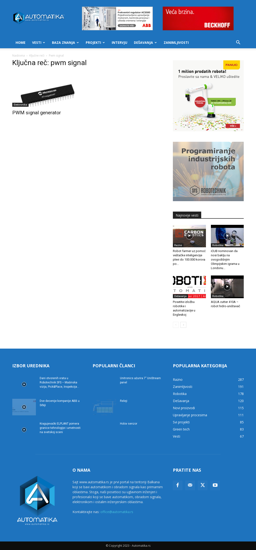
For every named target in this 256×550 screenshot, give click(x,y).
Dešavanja (145, 42)
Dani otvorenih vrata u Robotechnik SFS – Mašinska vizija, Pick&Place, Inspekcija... (59, 382)
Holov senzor (128, 423)
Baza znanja (65, 42)
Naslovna (18, 55)
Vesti (38, 42)
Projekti (95, 42)
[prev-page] (176, 325)
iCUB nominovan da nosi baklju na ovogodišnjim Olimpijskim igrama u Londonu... (225, 259)
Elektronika (20, 104)
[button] (238, 43)
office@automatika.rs (116, 512)
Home (21, 42)
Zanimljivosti (176, 42)
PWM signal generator (36, 112)
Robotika (217, 245)
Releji (123, 401)
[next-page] (183, 325)
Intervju (119, 42)
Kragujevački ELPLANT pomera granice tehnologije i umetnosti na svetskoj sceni (60, 428)
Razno (178, 245)
